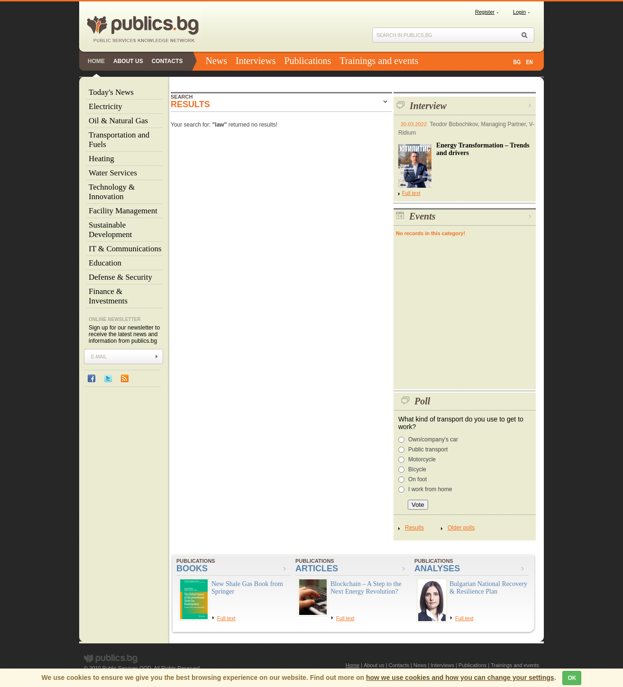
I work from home (430, 489)
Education (105, 262)
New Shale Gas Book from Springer (247, 587)
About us (128, 61)
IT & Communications (125, 248)
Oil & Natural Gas (118, 120)
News (216, 60)
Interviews (255, 60)
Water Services (113, 172)
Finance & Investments (108, 296)
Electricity (105, 106)
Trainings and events (378, 60)
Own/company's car (433, 439)
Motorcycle (422, 459)
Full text (409, 193)
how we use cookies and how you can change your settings (460, 677)
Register (485, 12)
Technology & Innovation (112, 192)
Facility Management (123, 210)
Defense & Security (120, 277)
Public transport (428, 449)
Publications (307, 60)
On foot (417, 479)
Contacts (167, 61)
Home (96, 61)
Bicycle (417, 469)
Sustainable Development (110, 229)
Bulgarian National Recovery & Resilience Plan (488, 587)
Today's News (111, 92)
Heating (101, 158)
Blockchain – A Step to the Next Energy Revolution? (366, 587)
